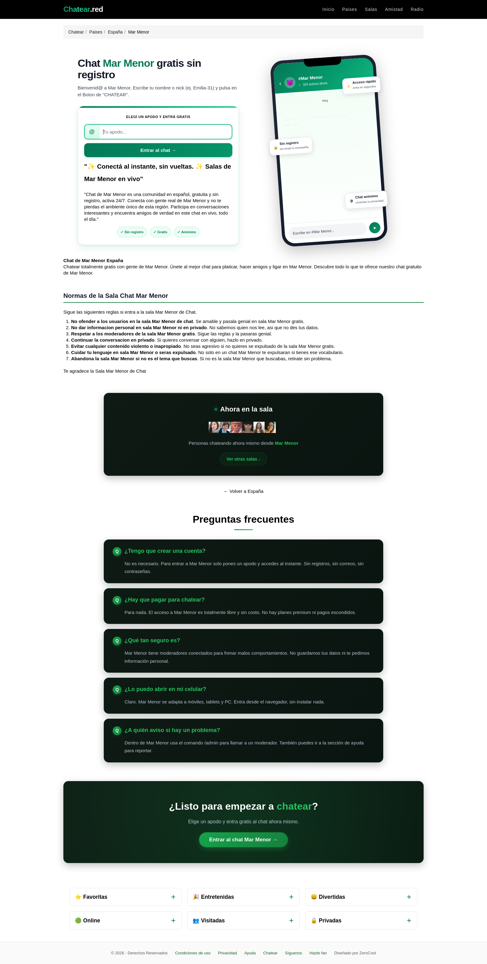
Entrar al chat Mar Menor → (243, 840)
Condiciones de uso (193, 953)
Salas (371, 9)
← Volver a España (243, 491)
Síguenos (293, 953)
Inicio (328, 9)
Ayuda (250, 953)
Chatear (76, 32)
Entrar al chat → (158, 150)
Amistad (394, 9)
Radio (417, 9)
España (115, 32)
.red (83, 9)
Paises (349, 9)
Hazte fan (318, 953)
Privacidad (227, 953)
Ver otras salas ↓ (243, 459)
